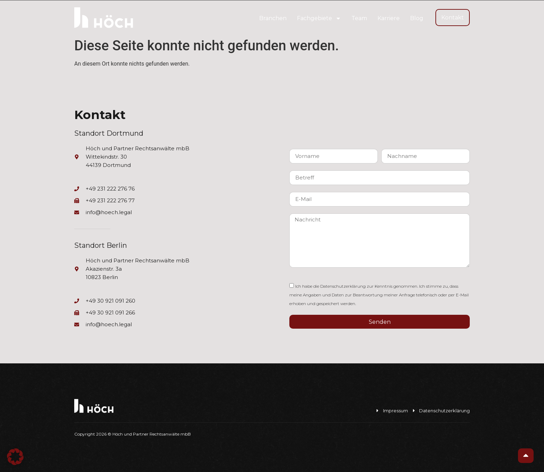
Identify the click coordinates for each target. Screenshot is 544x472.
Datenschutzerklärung (343, 286)
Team (359, 18)
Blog (416, 18)
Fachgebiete (319, 18)
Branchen (273, 18)
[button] (15, 456)
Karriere (388, 18)
